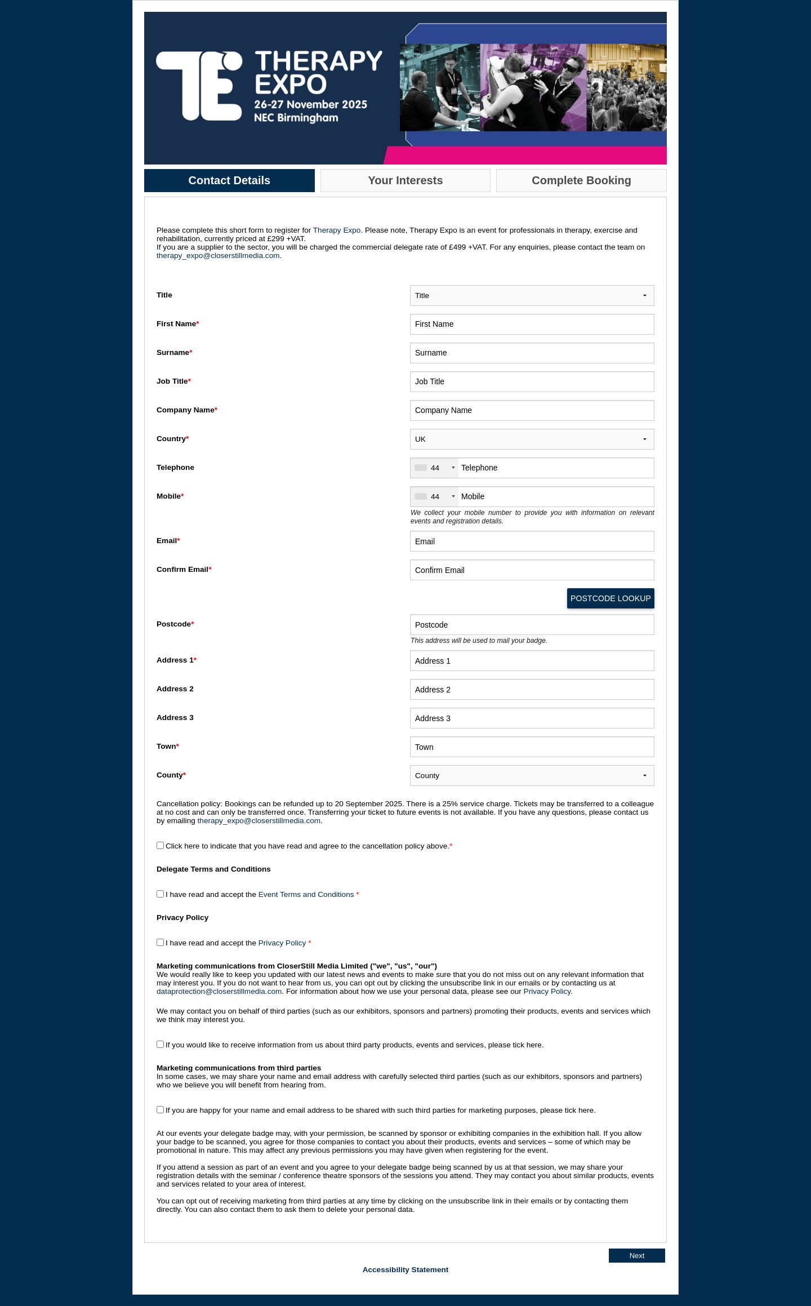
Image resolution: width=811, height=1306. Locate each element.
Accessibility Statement (406, 1269)
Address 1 (178, 660)
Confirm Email (185, 569)
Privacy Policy (282, 943)
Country (174, 438)
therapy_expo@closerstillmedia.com (218, 255)
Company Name (188, 410)
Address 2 (176, 689)
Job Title (175, 381)
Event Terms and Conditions (308, 894)
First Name (179, 323)
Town (169, 746)
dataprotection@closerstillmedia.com (219, 991)
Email (169, 540)
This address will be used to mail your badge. (479, 641)
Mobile (171, 496)
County (172, 775)
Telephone (177, 467)
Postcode (176, 624)
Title (165, 295)
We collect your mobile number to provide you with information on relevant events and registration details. (532, 517)
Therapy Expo (337, 230)
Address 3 (176, 717)
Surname (175, 352)
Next (637, 1255)
